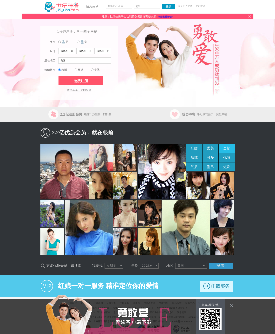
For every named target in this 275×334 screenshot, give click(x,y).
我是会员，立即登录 (79, 90)
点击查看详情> (165, 16)
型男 (210, 167)
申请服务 (216, 286)
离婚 (80, 69)
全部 (226, 148)
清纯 (194, 158)
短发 (226, 167)
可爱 (210, 158)
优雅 (226, 158)
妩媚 (194, 148)
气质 (194, 167)
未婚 (64, 69)
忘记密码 (200, 6)
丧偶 (97, 69)
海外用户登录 (185, 6)
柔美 (210, 148)
